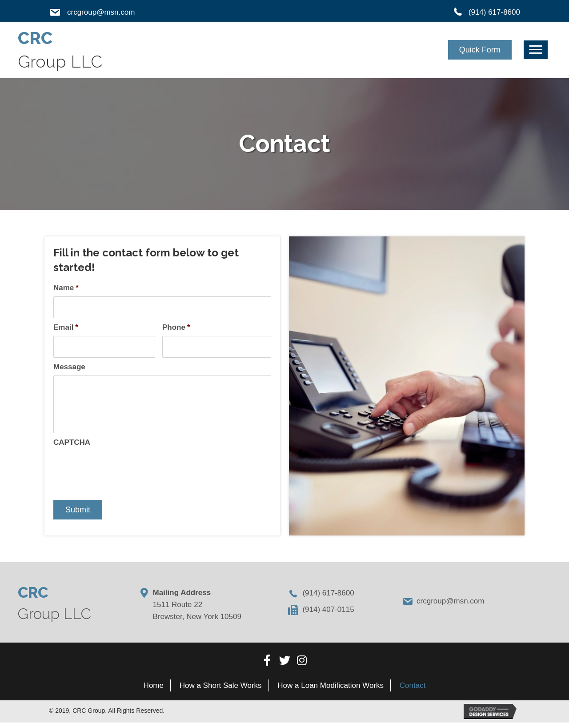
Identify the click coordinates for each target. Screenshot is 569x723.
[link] (154, 686)
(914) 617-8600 (494, 12)
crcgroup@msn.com (101, 12)
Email (65, 328)
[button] (480, 50)
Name (66, 288)
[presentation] (120, 469)
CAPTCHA (71, 443)
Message (69, 368)
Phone (176, 328)
